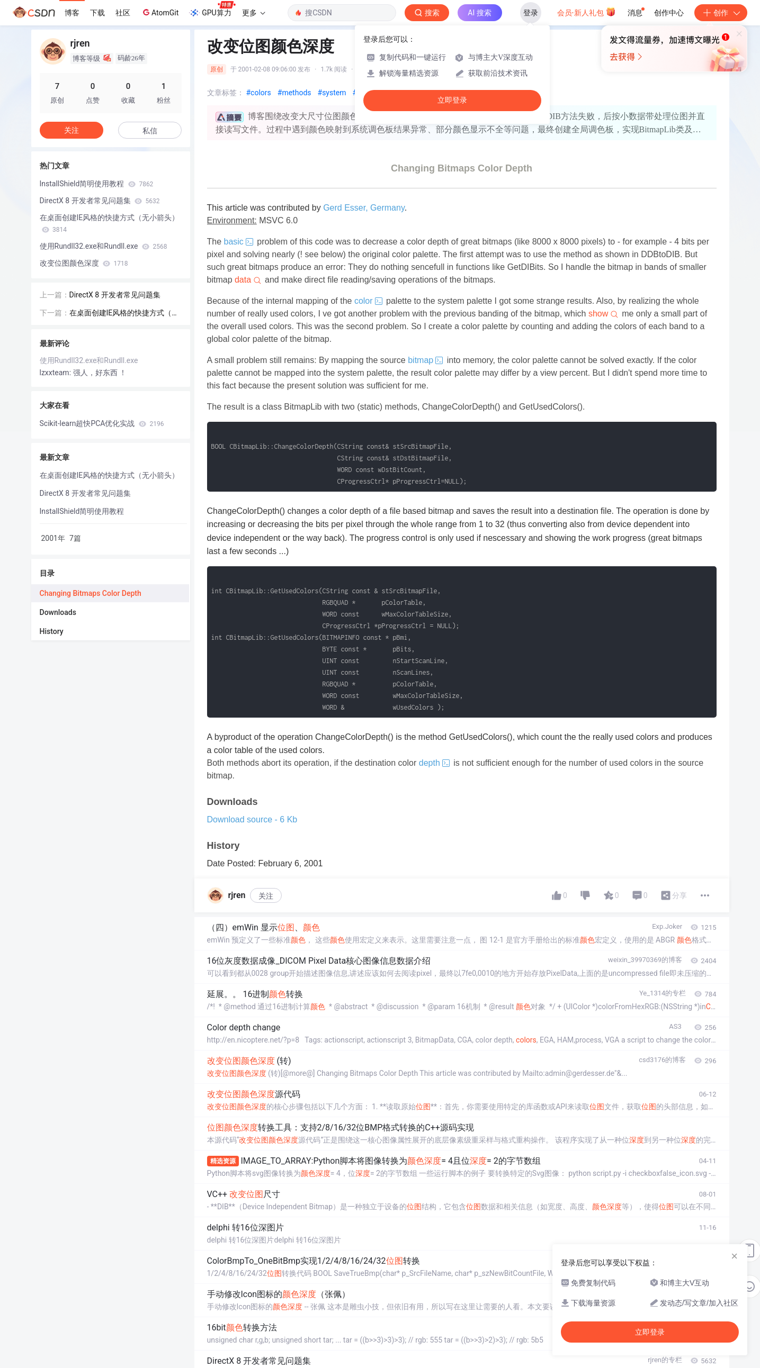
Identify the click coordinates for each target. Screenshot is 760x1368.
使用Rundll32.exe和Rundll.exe (103, 246)
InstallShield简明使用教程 (97, 183)
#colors (258, 92)
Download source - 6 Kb (252, 819)
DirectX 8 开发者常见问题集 (100, 200)
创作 (720, 12)
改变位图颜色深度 (84, 263)
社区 (122, 12)
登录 (530, 12)
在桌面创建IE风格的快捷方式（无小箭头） (110, 223)
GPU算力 (212, 9)
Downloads (58, 612)
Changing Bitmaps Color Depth (90, 593)
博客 (72, 12)
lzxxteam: (56, 372)
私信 (149, 130)
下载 (97, 12)
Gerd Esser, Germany (364, 207)
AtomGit (159, 12)
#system (332, 92)
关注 (265, 896)
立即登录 (452, 100)
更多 (253, 12)
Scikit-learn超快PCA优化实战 (102, 423)
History (52, 631)
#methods (294, 92)
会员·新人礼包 (586, 11)
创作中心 (669, 12)
